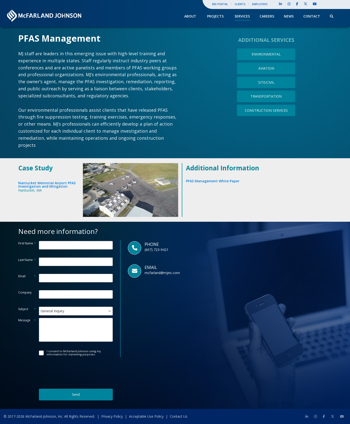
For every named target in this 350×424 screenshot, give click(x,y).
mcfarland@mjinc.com (162, 272)
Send (76, 394)
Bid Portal (220, 4)
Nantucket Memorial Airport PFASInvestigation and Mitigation (47, 185)
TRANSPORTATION (266, 96)
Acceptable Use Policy (146, 416)
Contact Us (178, 416)
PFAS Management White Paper (212, 181)
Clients (240, 4)
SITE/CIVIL (266, 82)
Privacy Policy (112, 416)
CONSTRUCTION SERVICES (266, 110)
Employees (260, 4)
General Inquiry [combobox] (52, 311)
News (289, 16)
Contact (311, 16)
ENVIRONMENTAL (266, 54)
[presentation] (76, 367)
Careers (267, 16)
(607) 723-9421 (156, 249)
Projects (215, 16)
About (190, 16)
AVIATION (266, 68)
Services (242, 16)
